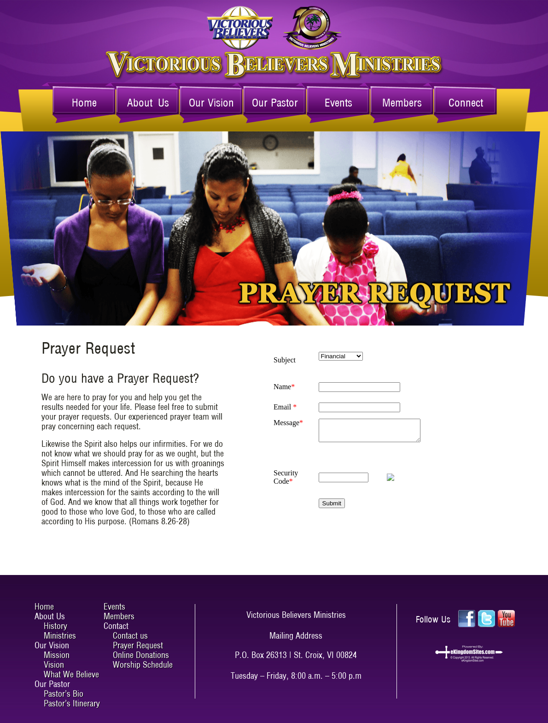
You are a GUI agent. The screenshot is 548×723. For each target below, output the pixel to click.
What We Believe (71, 674)
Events (338, 102)
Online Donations (141, 655)
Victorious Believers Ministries (274, 28)
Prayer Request (138, 645)
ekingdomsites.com (469, 653)
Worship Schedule (143, 665)
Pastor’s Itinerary (72, 703)
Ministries (60, 635)
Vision (54, 665)
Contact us (130, 635)
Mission (57, 655)
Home (84, 102)
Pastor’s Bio (63, 694)
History (55, 626)
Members (402, 102)
